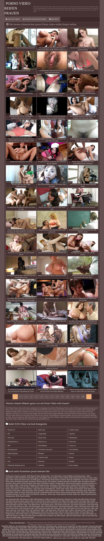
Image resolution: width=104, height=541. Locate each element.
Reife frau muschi (81, 531)
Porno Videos (10, 487)
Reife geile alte (36, 535)
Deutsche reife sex (70, 531)
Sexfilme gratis (60, 483)
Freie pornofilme (32, 526)
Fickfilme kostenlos (12, 494)
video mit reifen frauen (73, 515)
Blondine (41, 453)
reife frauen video (23, 510)
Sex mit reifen (23, 527)
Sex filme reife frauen (82, 526)
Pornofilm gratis (76, 481)
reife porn (90, 510)
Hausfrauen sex (84, 487)
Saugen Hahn (42, 434)
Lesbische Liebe (43, 457)
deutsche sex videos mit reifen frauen (77, 499)
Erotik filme (71, 526)
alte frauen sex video (27, 499)
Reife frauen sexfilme (23, 496)
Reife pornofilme (50, 529)
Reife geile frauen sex (83, 532)
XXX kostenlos (39, 490)
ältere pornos (17, 483)
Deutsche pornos (41, 481)
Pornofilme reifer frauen (32, 534)
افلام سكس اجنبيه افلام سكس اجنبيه (77, 537)
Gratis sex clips (88, 478)
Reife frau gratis (82, 529)
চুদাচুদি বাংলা (36, 537)
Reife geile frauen (90, 489)
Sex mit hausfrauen (21, 526)
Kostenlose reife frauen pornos (39, 485)
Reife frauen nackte (75, 478)
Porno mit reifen (46, 531)
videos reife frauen (28, 517)
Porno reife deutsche (32, 494)
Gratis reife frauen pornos (10, 527)
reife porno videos (19, 512)
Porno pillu (92, 537)
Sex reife (22, 494)
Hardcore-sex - (42, 441)
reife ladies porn (51, 510)
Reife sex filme (91, 531)
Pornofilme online (56, 487)
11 (72, 396)
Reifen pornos (45, 476)
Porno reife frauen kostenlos (47, 527)
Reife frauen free (73, 527)
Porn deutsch (46, 479)
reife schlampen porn (33, 512)
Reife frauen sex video (57, 490)
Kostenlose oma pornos (13, 490)
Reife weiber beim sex (25, 535)
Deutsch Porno (70, 490)
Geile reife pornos (72, 534)
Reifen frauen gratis (22, 531)
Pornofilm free (51, 489)
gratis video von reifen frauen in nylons (38, 501)
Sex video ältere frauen (70, 487)
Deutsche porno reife (84, 534)
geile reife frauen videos (16, 501)
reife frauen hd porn (51, 506)
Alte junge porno (12, 449)
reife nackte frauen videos (65, 510)
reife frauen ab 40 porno (62, 504)
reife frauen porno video (58, 508)
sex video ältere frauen (71, 514)
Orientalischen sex (12, 441)
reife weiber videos (22, 514)
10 (67, 396)
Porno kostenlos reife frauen (31, 483)
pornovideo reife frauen (86, 503)
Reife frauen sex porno (45, 534)
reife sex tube (53, 512)
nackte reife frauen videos (26, 503)
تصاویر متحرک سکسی (59, 537)
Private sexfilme (53, 478)
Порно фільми (75, 535)
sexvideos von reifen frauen (56, 515)
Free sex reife (44, 487)
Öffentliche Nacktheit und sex (16, 465)
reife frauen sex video (87, 508)
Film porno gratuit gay (25, 537)
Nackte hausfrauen (20, 478)
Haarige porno (10, 496)
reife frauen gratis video (36, 506)
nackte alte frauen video (82, 501)
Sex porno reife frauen (12, 535)
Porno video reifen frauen (17, 522)
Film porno (84, 535)
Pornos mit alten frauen (22, 479)
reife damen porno (34, 504)
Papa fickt (80, 492)
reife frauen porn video (26, 508)
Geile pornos (24, 485)
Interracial (41, 461)
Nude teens (10, 437)
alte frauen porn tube (12, 499)
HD (8, 434)
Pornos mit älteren (92, 529)
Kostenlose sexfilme (48, 483)
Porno (47, 490)
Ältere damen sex (90, 492)
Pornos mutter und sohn (68, 492)
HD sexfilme (52, 481)
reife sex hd (44, 512)
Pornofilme (43, 478)
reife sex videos (74, 512)
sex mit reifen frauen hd (37, 514)
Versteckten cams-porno (45, 449)
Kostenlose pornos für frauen (50, 492)
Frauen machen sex (7, 534)
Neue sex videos (13, 19)
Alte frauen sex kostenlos (89, 479)
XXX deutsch (35, 487)
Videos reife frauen (32, 527)
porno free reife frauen (50, 503)
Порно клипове (92, 535)
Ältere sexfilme (14, 529)
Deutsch (71, 453)
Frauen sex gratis (20, 476)
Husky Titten (42, 437)
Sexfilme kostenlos (63, 481)
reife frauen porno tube (42, 508)
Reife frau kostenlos (88, 485)
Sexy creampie (73, 465)
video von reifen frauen (13, 517)
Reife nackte (10, 481)
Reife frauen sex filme (58, 479)
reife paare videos (80, 510)
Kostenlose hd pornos (33, 492)
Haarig (71, 457)
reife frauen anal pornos (78, 504)
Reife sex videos (10, 532)
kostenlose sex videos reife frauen (63, 501)
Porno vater (52, 494)
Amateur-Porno (76, 485)
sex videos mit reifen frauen (27, 515)
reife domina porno (47, 504)
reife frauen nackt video (86, 506)
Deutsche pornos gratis (73, 483)
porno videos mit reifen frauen (68, 503)
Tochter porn (10, 476)
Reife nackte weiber (12, 485)
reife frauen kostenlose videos (68, 506)
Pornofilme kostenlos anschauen (25, 481)
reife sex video (63, 512)
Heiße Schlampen (12, 453)
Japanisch (72, 434)
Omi (8, 461)
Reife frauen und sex (62, 527)
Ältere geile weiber (39, 529)
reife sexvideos (85, 512)
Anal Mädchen (42, 445)
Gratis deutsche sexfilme (64, 494)
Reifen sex (76, 494)
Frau (8, 457)
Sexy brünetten (73, 449)
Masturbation (73, 437)
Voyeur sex (72, 445)
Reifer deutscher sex (56, 535)
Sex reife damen (56, 476)
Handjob (71, 461)
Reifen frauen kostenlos (88, 494)
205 (83, 396)
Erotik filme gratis (33, 478)
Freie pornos (15, 489)
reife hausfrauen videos (37, 510)
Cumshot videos (74, 430)
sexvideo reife (41, 515)
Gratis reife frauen (39, 489)
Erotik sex (43, 494)
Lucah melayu (67, 535)
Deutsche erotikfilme (73, 479)
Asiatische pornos (19, 534)
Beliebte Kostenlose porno (34, 19)
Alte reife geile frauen (96, 532)
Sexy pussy (72, 441)
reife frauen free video (20, 506)
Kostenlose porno (80, 476)
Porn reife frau (83, 527)
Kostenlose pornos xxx (89, 483)
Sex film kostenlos (26, 489)
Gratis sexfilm (63, 478)
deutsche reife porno (57, 499)
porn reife (39, 503)
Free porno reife (60, 529)
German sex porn (63, 526)
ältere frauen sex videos (42, 499)
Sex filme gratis (35, 479)
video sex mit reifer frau (89, 515)
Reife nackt (41, 430)
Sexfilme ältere (56, 532)
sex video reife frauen (86, 514)
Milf (8, 445)
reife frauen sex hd (73, 508)
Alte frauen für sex (71, 529)
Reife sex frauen (20, 492)
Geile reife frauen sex (35, 531)
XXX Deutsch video (33, 476)
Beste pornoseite (27, 490)
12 (78, 396)
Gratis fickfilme (68, 476)
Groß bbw (41, 465)
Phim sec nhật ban (46, 537)
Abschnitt (54, 19)
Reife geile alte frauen (58, 531)
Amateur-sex (11, 430)
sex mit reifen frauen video (54, 514)
